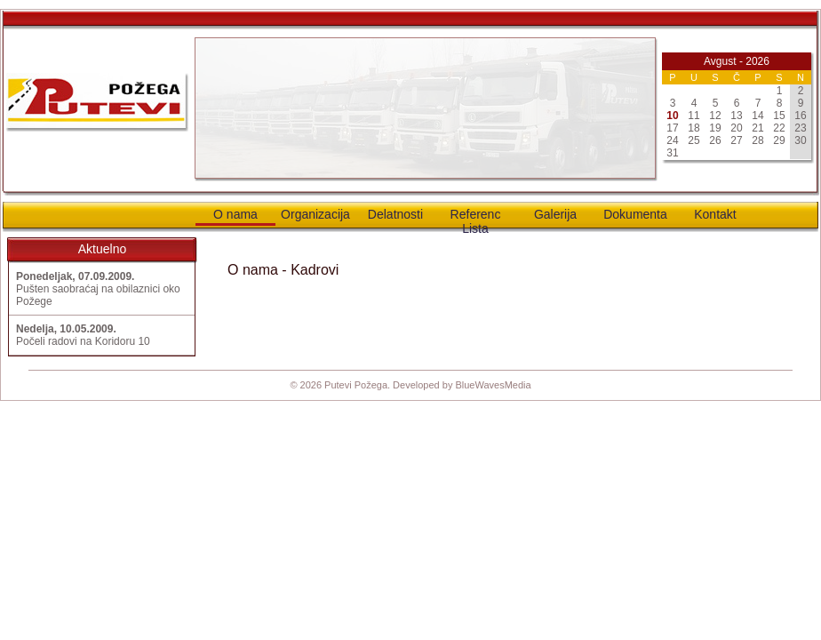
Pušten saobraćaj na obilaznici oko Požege (98, 289)
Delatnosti (395, 214)
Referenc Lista (475, 217)
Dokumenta (635, 214)
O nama (235, 214)
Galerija (555, 214)
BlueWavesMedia (492, 385)
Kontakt (715, 214)
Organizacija (315, 214)
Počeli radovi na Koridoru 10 (83, 335)
